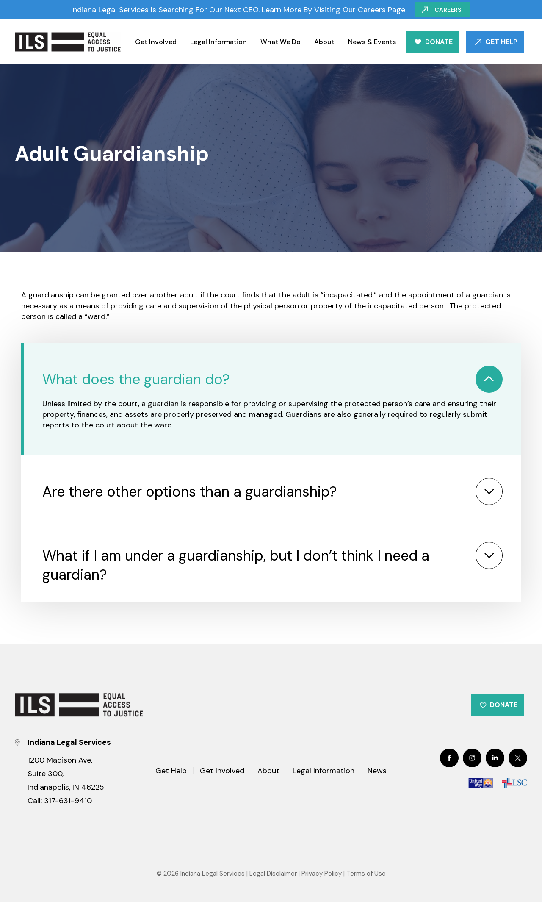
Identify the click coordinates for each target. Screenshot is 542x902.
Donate (439, 41)
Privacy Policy (321, 874)
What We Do (280, 41)
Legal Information (218, 41)
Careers (448, 10)
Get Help (501, 41)
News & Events (372, 41)
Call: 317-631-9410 (60, 801)
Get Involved (156, 41)
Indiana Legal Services (212, 874)
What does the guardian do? (136, 379)
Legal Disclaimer (273, 874)
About (324, 41)
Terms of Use (366, 874)
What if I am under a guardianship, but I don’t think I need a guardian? (235, 565)
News (377, 771)
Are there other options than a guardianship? (189, 491)
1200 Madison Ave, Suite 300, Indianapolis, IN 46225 (66, 774)
